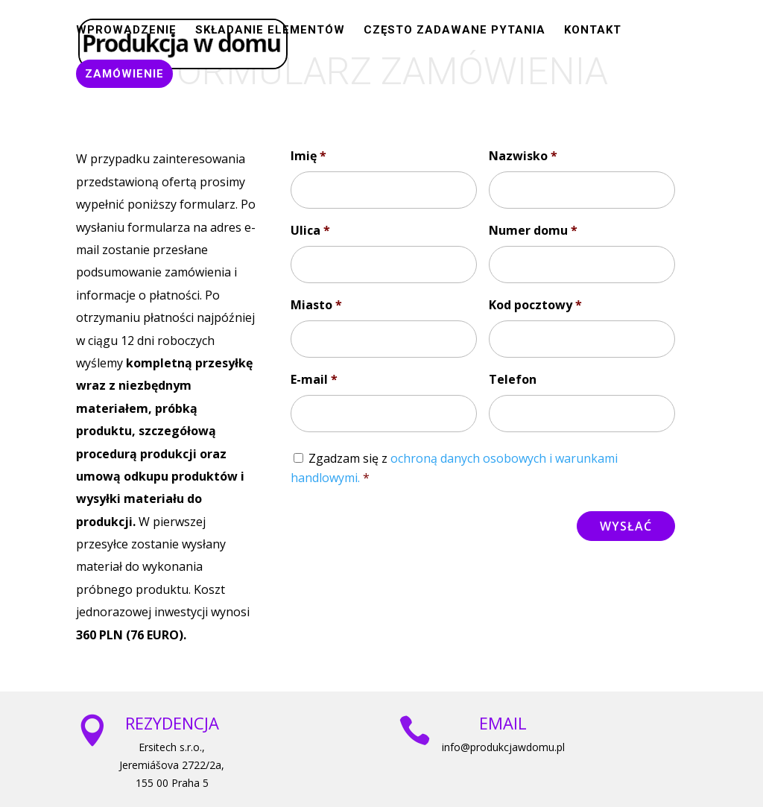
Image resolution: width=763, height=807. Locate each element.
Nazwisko (523, 156)
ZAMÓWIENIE (124, 73)
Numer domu (533, 230)
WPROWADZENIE (126, 31)
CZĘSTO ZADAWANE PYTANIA (454, 31)
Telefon (512, 379)
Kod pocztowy (535, 305)
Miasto (316, 305)
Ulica (310, 230)
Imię (308, 156)
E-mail (314, 379)
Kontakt (592, 31)
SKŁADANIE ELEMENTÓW (270, 31)
